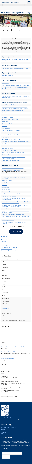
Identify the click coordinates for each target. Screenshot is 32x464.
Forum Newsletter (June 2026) (8, 351)
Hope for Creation (6, 128)
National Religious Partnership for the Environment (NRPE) (15, 141)
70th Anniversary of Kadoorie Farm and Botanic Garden (13, 379)
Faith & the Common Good (8, 75)
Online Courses (4, 376)
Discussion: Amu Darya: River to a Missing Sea (11, 387)
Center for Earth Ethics (7, 117)
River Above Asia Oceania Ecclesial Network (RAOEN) (14, 214)
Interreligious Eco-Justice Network (10, 135)
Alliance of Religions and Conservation (11, 170)
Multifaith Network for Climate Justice (11, 139)
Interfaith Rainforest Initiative (9, 196)
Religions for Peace (6, 208)
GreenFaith (4, 126)
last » (11, 396)
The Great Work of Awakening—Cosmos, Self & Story (13, 383)
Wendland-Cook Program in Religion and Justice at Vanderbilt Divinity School (13, 157)
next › (7, 396)
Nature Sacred (5, 143)
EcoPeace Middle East (7, 175)
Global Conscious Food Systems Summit (10, 390)
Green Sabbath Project (7, 191)
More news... (5, 364)
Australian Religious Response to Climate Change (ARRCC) (15, 68)
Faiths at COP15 (5, 187)
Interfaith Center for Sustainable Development (12, 194)
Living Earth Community (6, 249)
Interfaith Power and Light (8, 132)
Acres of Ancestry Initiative (8, 104)
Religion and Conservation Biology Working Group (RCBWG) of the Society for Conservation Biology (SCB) (16, 206)
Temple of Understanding (8, 155)
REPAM (3, 211)
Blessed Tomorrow (6, 112)
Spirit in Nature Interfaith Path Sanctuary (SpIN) (13, 152)
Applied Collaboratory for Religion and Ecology (12, 110)
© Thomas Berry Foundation (8, 427)
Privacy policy (13, 417)
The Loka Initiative (6, 137)
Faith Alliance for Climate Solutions (10, 119)
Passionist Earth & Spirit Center (9, 150)
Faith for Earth (5, 182)
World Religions (6, 256)
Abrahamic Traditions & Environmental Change (12, 168)
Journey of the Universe (6, 245)
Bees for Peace (5, 83)
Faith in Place (5, 121)
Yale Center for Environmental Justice (9, 250)
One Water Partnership (7, 148)
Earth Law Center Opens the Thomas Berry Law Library (14, 346)
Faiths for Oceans (6, 189)
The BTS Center (5, 115)
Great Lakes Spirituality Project (9, 123)
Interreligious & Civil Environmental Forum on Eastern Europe (16, 85)
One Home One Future (7, 146)
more (15, 396)
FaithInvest (4, 185)
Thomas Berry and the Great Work (9, 247)
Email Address (6, 330)
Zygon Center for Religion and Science (10, 160)
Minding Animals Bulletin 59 (7, 358)
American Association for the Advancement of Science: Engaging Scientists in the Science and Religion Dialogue (15, 108)
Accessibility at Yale (5, 417)
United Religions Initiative (8, 220)
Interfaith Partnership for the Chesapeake (11, 130)
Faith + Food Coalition (7, 180)
